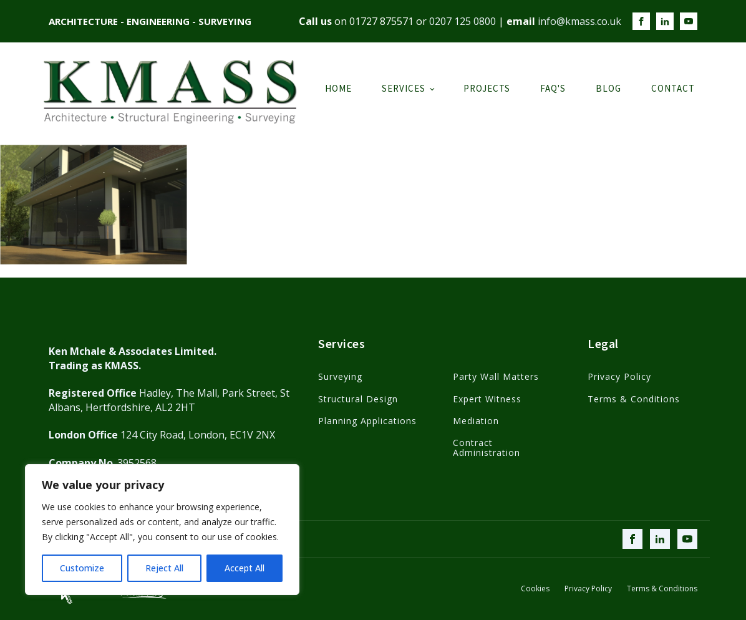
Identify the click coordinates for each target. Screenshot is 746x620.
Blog (608, 88)
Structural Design (358, 399)
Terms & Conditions (634, 399)
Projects (486, 88)
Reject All (164, 568)
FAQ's (553, 88)
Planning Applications (367, 420)
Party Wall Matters (496, 376)
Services (403, 88)
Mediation (476, 420)
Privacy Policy (619, 376)
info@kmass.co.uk (579, 21)
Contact (673, 88)
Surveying (340, 376)
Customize (82, 568)
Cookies (535, 589)
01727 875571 (381, 21)
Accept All (244, 568)
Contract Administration (486, 447)
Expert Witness (487, 399)
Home (338, 88)
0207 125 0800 (462, 21)
